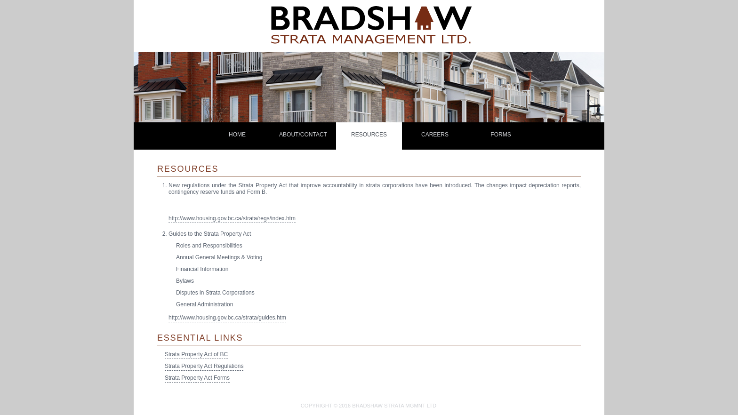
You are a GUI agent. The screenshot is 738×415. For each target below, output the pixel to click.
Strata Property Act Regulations (204, 366)
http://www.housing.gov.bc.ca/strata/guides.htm (227, 317)
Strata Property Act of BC (196, 354)
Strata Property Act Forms (197, 378)
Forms (500, 134)
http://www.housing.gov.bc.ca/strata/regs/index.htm (232, 218)
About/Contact (303, 134)
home (237, 134)
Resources (369, 134)
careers (435, 134)
